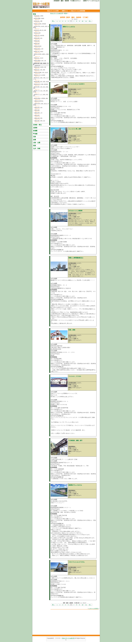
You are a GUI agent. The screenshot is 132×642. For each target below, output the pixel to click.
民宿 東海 (71, 330)
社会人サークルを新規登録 (78, 10)
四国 (34, 145)
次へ (90, 21)
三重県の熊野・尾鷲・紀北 (39, 120)
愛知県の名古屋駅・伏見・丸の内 (41, 72)
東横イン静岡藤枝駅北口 (75, 257)
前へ (53, 21)
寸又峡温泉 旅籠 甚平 (75, 440)
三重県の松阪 (36, 110)
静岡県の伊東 (36, 43)
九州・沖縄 (36, 148)
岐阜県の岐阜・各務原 (38, 15)
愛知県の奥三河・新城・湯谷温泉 (41, 84)
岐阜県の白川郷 (37, 32)
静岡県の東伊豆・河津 (38, 48)
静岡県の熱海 (36, 40)
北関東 (35, 128)
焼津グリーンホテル (69, 26)
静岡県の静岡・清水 (38, 38)
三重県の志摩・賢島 (38, 118)
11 (86, 21)
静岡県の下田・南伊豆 (38, 51)
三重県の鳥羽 (36, 115)
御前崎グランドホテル (75, 485)
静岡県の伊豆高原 (37, 46)
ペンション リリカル (74, 376)
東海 (65, 13)
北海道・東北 (37, 125)
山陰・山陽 (36, 142)
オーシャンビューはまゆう (76, 84)
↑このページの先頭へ (93, 608)
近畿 (34, 139)
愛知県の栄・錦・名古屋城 (39, 75)
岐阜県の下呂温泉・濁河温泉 (40, 23)
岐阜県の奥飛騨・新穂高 (39, 18)
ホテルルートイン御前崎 (75, 210)
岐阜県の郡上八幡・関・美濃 (40, 30)
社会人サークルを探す (53, 10)
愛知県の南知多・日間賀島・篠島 (41, 98)
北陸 (34, 136)
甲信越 (35, 134)
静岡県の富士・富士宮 (38, 57)
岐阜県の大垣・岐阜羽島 (39, 35)
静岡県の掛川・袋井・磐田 (39, 69)
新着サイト (65, 10)
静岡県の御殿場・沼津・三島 (40, 60)
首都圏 (35, 130)
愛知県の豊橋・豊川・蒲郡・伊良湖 (41, 81)
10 (82, 21)
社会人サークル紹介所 (56, 13)
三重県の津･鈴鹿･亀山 (38, 100)
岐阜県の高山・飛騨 (38, 21)
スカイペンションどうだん (76, 562)
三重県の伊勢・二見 (38, 112)
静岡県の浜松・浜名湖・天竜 (40, 67)
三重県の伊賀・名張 (38, 107)
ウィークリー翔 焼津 (74, 128)
